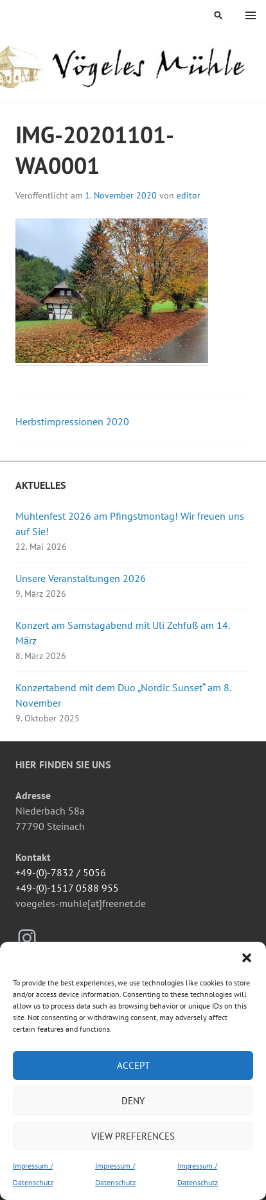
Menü (250, 15)
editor (188, 195)
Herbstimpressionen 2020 (72, 421)
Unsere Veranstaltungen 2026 (80, 578)
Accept (133, 1065)
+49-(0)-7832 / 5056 (60, 872)
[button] (246, 957)
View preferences (133, 1136)
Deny (133, 1101)
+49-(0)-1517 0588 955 (67, 887)
